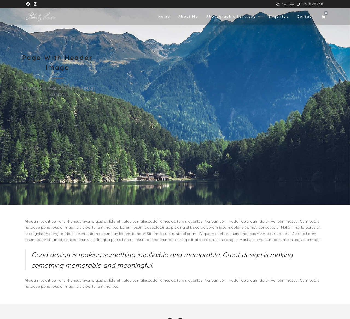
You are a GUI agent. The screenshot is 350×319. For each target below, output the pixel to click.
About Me (188, 16)
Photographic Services (231, 16)
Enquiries (279, 16)
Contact (305, 16)
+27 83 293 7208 (310, 4)
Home (164, 16)
